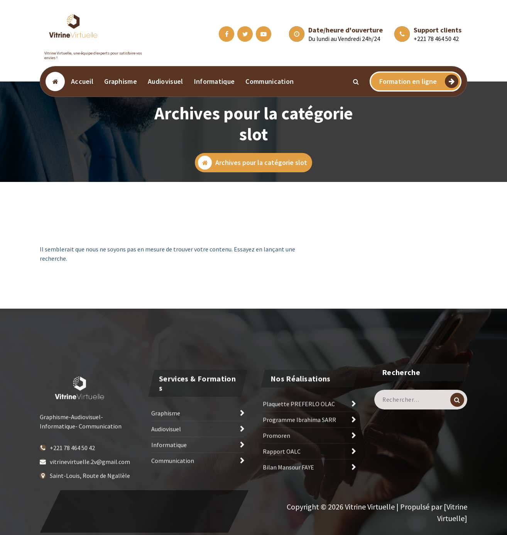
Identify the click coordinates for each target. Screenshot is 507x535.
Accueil (82, 81)
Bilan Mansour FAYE (288, 499)
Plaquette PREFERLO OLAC (299, 436)
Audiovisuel (165, 81)
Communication (269, 81)
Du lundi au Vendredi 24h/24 (344, 38)
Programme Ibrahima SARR (299, 451)
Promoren (276, 467)
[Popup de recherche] (356, 81)
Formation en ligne (418, 81)
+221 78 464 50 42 (436, 38)
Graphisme (120, 81)
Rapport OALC (282, 483)
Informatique (214, 81)
